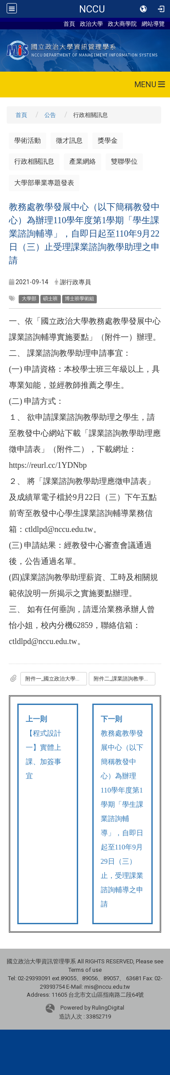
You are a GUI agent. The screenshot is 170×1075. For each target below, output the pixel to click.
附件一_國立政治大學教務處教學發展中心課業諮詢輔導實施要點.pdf (56, 679)
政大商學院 (122, 24)
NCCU (92, 9)
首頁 (69, 24)
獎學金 (108, 141)
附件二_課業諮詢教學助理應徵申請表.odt (124, 679)
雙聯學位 (124, 161)
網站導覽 (153, 24)
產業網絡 (82, 161)
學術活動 (27, 141)
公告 (50, 115)
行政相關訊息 (34, 161)
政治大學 (91, 24)
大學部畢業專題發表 (44, 183)
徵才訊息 (69, 141)
